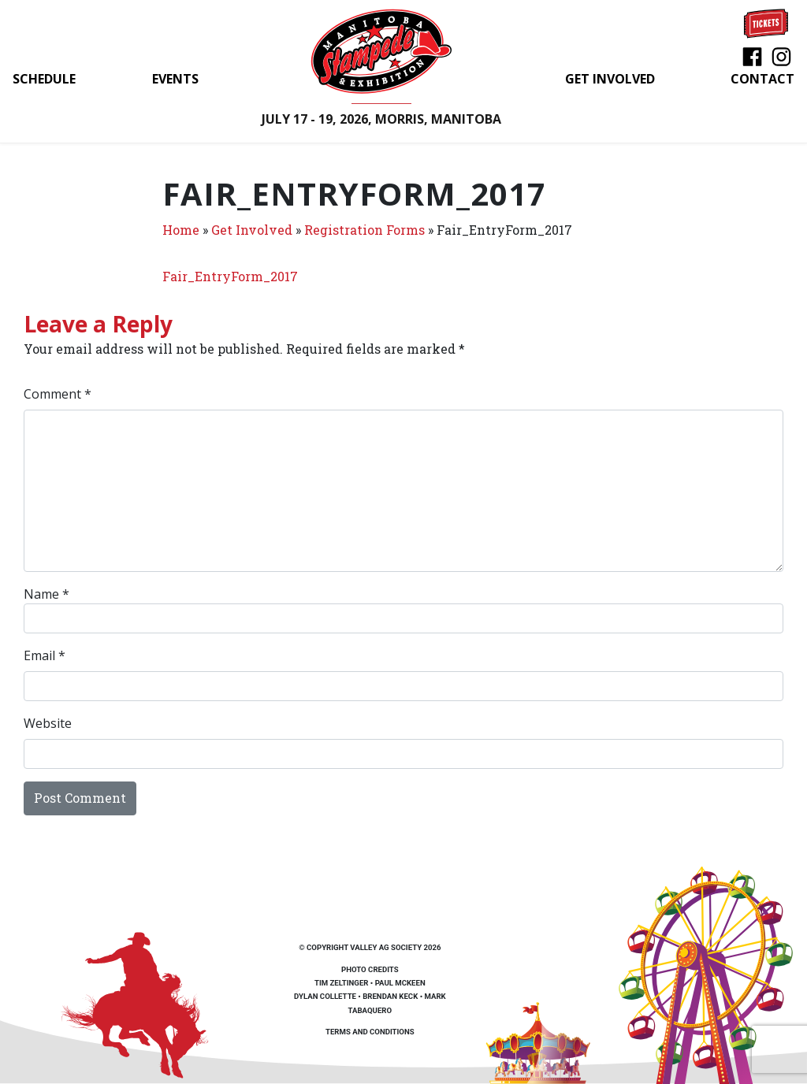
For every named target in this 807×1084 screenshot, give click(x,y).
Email (44, 655)
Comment (57, 394)
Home (180, 229)
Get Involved (610, 78)
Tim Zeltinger (341, 982)
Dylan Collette (325, 996)
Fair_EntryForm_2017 (230, 276)
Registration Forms (364, 229)
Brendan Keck (390, 996)
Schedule (44, 78)
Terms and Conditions (370, 1031)
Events (175, 78)
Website (48, 723)
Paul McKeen (400, 982)
